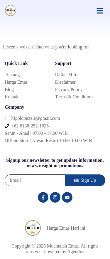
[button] (100, 10)
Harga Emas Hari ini (66, 228)
